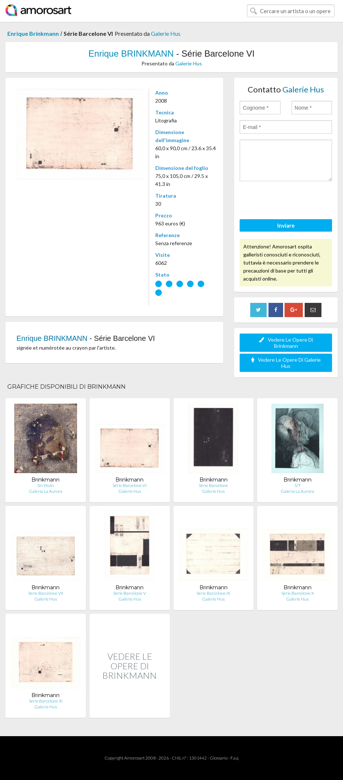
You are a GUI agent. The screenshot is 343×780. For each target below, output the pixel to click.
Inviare (286, 225)
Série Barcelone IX (213, 593)
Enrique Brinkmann (33, 33)
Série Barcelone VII (45, 593)
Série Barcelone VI (129, 485)
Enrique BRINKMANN (131, 53)
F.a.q (234, 758)
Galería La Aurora (45, 491)
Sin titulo (45, 485)
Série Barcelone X (297, 593)
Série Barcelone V (129, 593)
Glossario (219, 758)
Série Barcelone (213, 485)
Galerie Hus (165, 33)
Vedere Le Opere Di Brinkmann (286, 342)
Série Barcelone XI (45, 701)
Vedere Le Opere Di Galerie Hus (286, 363)
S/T (297, 485)
